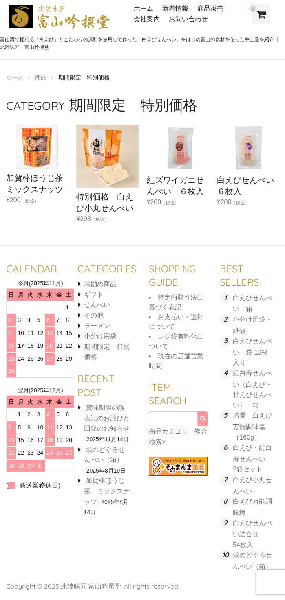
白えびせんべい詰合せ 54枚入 (252, 533)
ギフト (94, 294)
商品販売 (210, 8)
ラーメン (97, 325)
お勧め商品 (100, 283)
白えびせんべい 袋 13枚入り (252, 351)
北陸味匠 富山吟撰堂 (91, 586)
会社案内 (147, 19)
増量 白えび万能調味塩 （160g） (252, 426)
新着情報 (175, 8)
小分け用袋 (100, 336)
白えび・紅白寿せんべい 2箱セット (252, 458)
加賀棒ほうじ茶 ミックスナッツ (107, 491)
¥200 (37, 173)
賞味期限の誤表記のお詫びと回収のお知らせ (107, 418)
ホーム (143, 8)
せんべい (97, 304)
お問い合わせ (188, 19)
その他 (94, 315)
